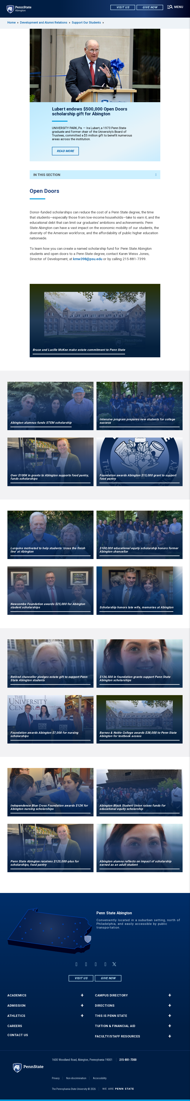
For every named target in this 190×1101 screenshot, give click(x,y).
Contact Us (17, 1035)
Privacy (56, 1078)
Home (11, 22)
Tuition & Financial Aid (115, 1026)
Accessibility (100, 1078)
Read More (68, 152)
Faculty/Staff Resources (117, 1036)
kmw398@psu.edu (87, 259)
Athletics (16, 1016)
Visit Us (122, 7)
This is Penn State (111, 1016)
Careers (14, 1026)
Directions (104, 1005)
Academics (17, 995)
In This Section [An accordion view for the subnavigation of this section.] (95, 175)
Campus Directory (111, 995)
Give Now (149, 7)
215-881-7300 (127, 1060)
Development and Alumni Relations (43, 22)
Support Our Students (87, 22)
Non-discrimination (76, 1078)
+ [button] (82, 995)
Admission (16, 1005)
